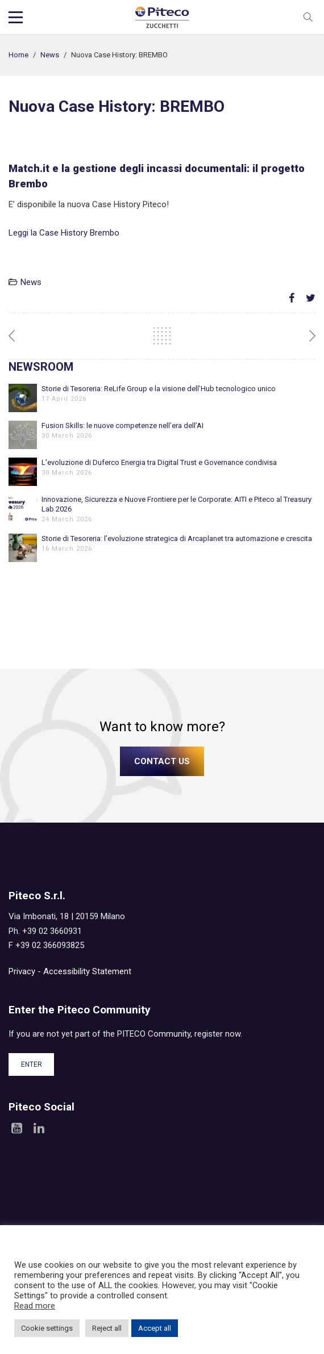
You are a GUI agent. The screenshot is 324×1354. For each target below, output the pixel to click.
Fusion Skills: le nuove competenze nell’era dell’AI (122, 425)
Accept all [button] (154, 1328)
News (49, 55)
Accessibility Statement (87, 971)
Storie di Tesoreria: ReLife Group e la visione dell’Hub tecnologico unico (158, 388)
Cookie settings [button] (47, 1328)
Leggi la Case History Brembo (64, 233)
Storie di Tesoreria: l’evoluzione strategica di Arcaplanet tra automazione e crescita (176, 538)
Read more (34, 1306)
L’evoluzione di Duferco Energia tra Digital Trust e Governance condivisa (159, 462)
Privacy (22, 971)
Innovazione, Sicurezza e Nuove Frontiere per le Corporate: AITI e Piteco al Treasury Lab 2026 (176, 504)
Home (18, 55)
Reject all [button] (107, 1328)
